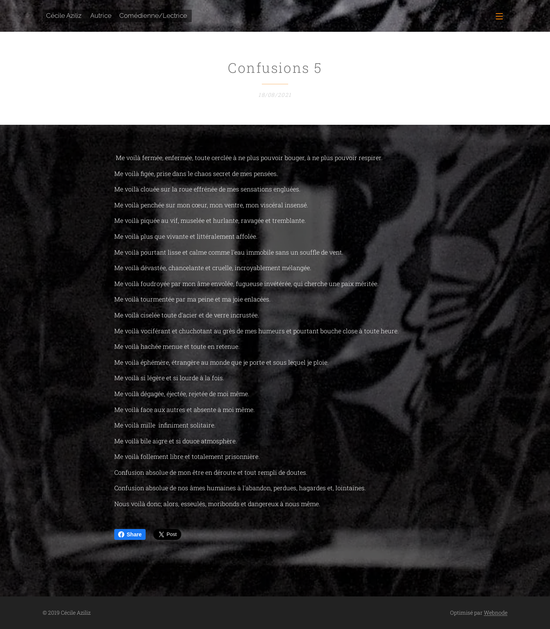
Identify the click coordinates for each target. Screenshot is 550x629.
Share (130, 534)
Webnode (495, 612)
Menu (499, 16)
